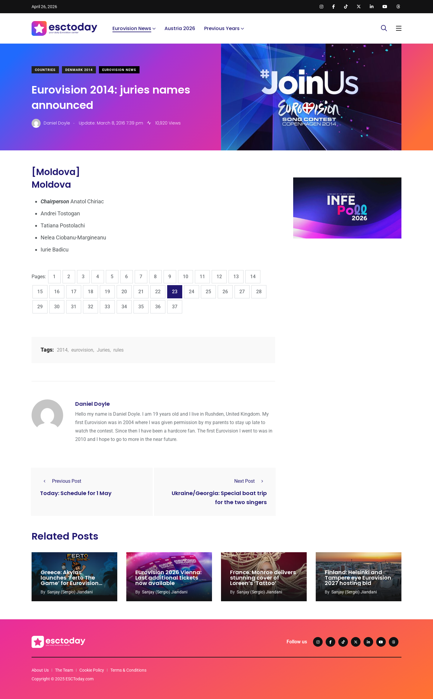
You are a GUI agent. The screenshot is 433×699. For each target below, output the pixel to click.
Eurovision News (131, 28)
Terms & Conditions (128, 670)
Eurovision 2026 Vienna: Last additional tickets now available (168, 577)
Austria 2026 (179, 28)
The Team (64, 670)
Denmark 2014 (79, 70)
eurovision (82, 350)
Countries (45, 70)
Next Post (250, 481)
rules (118, 350)
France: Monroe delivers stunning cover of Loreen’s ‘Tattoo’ (263, 577)
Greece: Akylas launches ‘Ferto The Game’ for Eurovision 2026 (70, 580)
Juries (103, 350)
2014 (62, 350)
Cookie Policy (91, 670)
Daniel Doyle (92, 404)
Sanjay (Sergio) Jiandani (70, 592)
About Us (40, 670)
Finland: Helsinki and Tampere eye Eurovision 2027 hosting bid (358, 577)
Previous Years (222, 28)
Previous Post (60, 481)
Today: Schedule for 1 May (76, 493)
